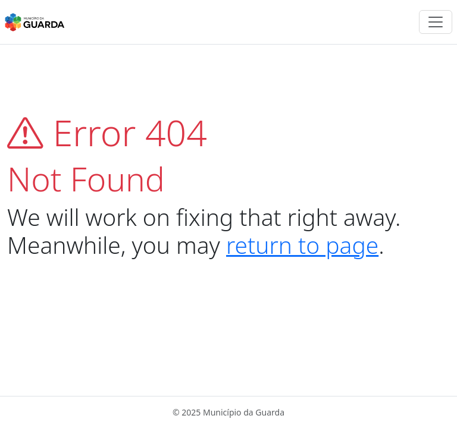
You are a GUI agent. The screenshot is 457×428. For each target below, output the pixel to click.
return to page (302, 244)
